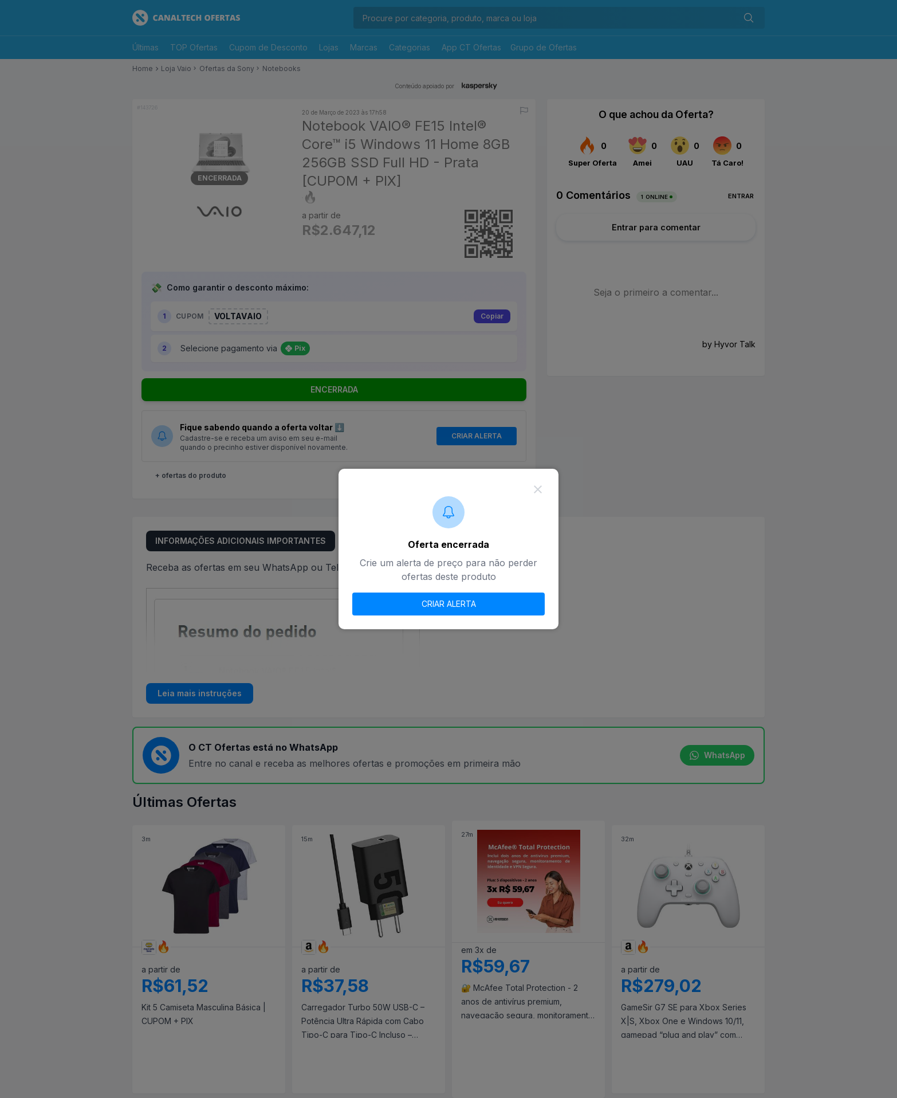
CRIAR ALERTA (449, 604)
